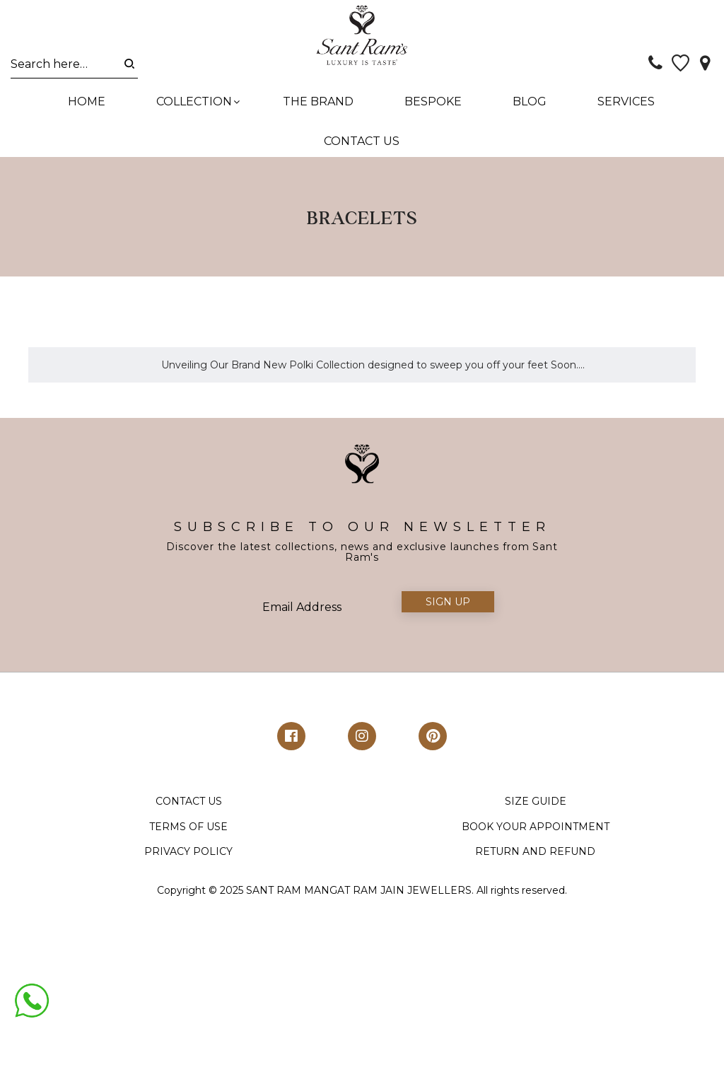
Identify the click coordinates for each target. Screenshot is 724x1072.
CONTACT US (189, 809)
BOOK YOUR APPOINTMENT (535, 834)
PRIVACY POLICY (188, 859)
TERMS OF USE (188, 834)
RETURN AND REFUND (535, 859)
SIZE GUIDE (535, 809)
